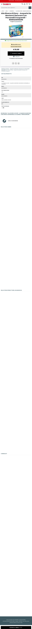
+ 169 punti (16, 56)
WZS (2, 103)
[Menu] (1, 4)
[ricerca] (16, 7)
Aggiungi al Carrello (16, 53)
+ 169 (2, 107)
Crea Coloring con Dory (6, 99)
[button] (30, 4)
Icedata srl (15, 622)
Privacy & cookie (19, 622)
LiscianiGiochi (4, 88)
